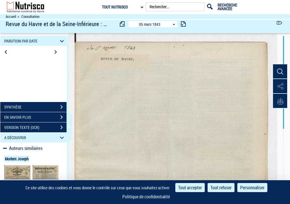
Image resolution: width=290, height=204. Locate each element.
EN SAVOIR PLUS (35, 117)
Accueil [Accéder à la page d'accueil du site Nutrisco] (11, 16)
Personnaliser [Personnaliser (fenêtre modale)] (252, 187)
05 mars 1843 (149, 24)
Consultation (30, 16)
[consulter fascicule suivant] (183, 24)
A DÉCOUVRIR (35, 138)
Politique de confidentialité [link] (146, 197)
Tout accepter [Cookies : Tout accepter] (190, 187)
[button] (280, 71)
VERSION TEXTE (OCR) (35, 127)
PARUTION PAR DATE (35, 41)
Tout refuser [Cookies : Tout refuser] (221, 187)
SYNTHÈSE (35, 107)
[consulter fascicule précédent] (122, 24)
